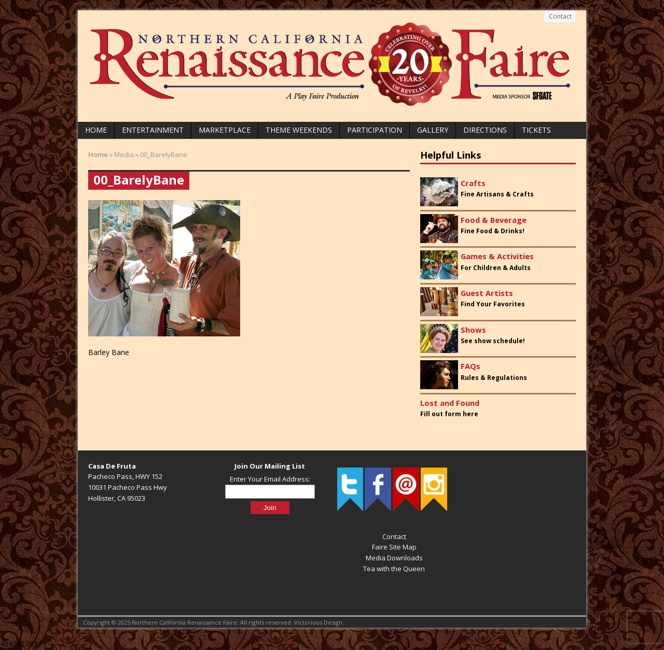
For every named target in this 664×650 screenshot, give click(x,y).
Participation (374, 130)
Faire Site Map (394, 547)
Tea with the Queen (394, 568)
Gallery (432, 130)
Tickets (536, 130)
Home (96, 130)
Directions (485, 130)
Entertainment (153, 130)
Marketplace (225, 130)
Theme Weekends (299, 130)
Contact (560, 16)
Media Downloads (394, 557)
